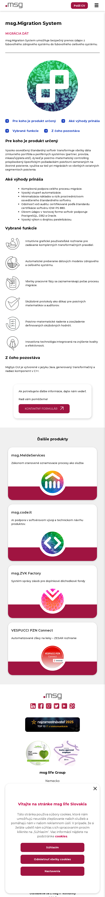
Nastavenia (52, 871)
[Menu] (96, 5)
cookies (61, 836)
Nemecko (52, 781)
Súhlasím (52, 847)
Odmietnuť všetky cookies (52, 859)
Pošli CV (79, 5)
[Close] (95, 788)
